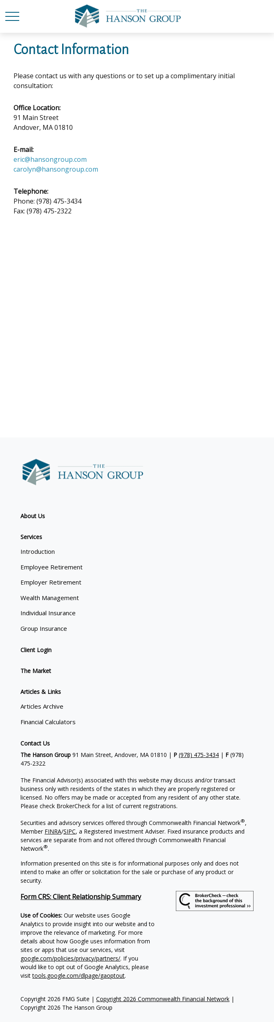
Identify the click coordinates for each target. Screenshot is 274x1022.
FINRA (53, 831)
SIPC (69, 831)
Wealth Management (49, 598)
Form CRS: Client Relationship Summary (80, 896)
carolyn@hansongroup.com (55, 169)
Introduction (37, 551)
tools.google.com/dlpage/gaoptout (78, 975)
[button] (32, 516)
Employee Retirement (51, 567)
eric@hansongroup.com (50, 159)
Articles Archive (41, 706)
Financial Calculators (48, 722)
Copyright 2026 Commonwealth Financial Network (162, 999)
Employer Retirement (50, 582)
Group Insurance (43, 628)
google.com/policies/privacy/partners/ (70, 958)
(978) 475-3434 (199, 755)
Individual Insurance (48, 613)
